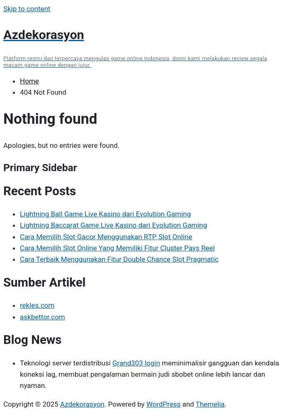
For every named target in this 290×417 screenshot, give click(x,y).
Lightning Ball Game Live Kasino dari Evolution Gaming (105, 214)
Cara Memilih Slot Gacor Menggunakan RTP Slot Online (106, 237)
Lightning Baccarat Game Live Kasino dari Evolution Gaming (113, 225)
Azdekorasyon (82, 404)
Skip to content (26, 9)
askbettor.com (42, 317)
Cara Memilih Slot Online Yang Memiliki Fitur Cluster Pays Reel (117, 248)
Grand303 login (136, 363)
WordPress (163, 404)
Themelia (210, 404)
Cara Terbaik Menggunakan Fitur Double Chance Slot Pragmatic (119, 259)
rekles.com (37, 305)
